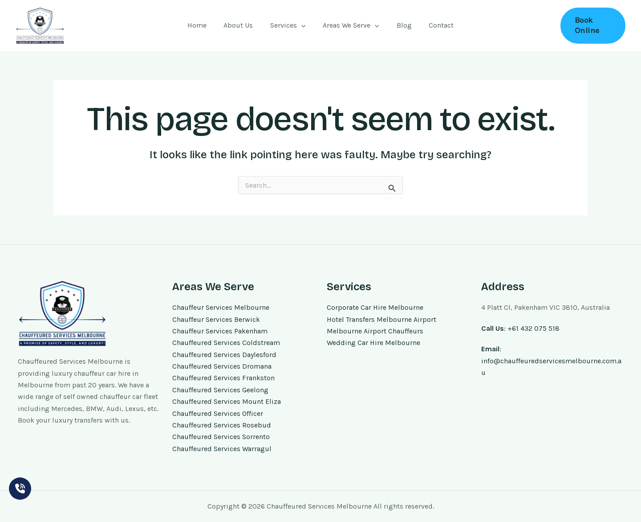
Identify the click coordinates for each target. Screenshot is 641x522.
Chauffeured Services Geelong (220, 390)
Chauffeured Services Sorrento (221, 436)
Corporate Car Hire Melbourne (375, 307)
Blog (399, 25)
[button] (590, 26)
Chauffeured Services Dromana (222, 366)
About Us (242, 25)
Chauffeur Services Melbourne (220, 307)
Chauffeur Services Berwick (216, 319)
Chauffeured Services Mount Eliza (226, 401)
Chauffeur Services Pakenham (220, 331)
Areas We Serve (349, 25)
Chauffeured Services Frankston (223, 378)
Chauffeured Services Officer (217, 413)
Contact (434, 25)
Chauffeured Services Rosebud (221, 425)
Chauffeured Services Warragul (222, 448)
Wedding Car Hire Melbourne (373, 342)
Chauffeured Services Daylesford (224, 354)
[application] (302, 25)
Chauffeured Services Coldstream (226, 342)
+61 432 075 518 (498, 25)
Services (289, 25)
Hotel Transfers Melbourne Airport (381, 319)
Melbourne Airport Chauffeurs (375, 331)
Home (204, 25)
